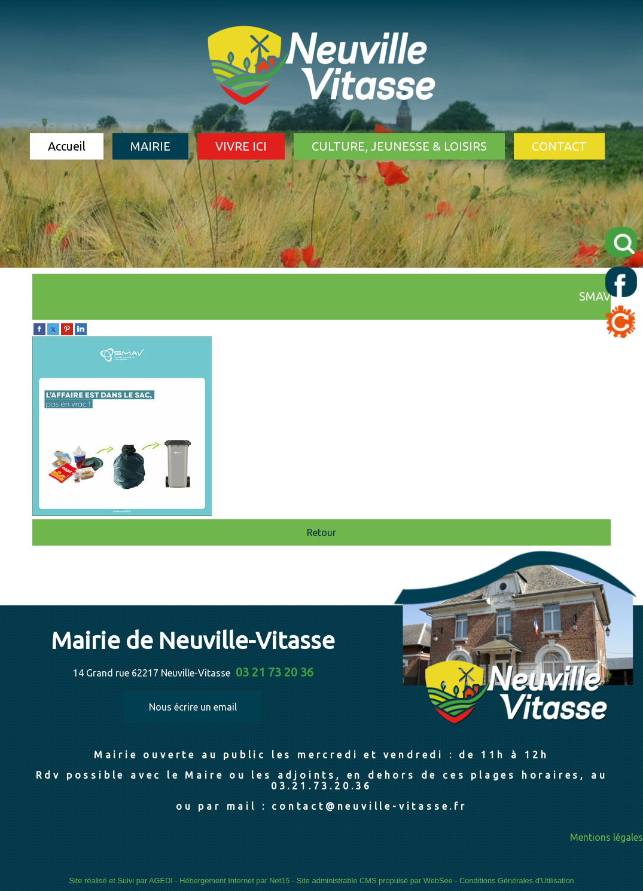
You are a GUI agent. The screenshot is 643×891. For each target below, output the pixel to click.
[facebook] (39, 328)
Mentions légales (606, 837)
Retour (321, 532)
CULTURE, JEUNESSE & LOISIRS (399, 146)
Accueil (67, 146)
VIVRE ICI (241, 146)
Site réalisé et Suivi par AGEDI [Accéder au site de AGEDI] (121, 880)
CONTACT (559, 146)
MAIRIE (150, 146)
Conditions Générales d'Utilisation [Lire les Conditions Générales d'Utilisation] (516, 880)
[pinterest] (67, 328)
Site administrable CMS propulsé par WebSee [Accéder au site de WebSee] (375, 880)
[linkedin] (81, 328)
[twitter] (53, 328)
